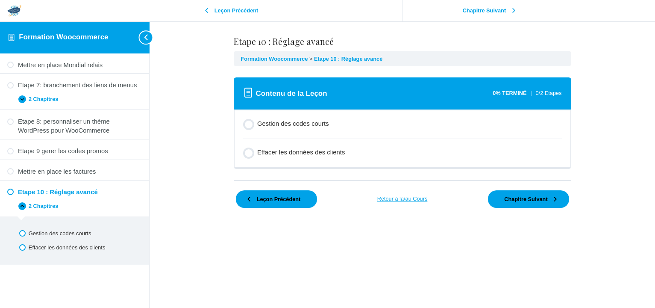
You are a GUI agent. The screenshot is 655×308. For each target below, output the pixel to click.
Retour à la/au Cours (402, 198)
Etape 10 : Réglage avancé (348, 59)
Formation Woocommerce (63, 37)
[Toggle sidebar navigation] (141, 37)
